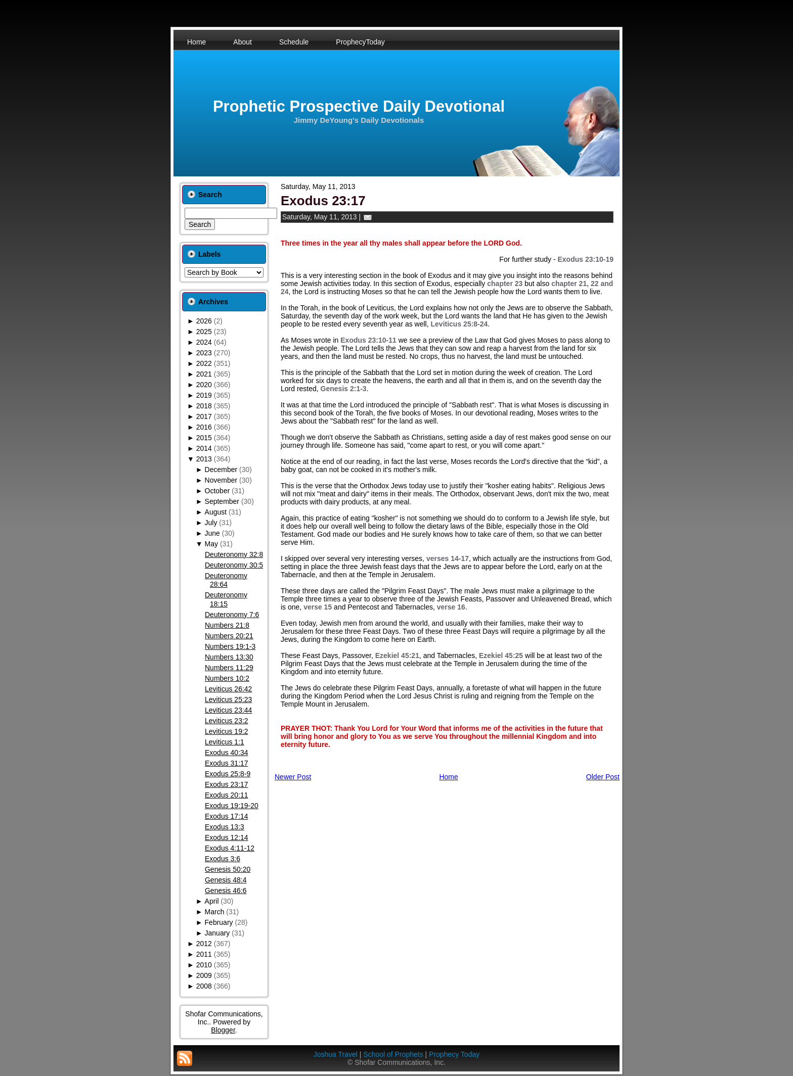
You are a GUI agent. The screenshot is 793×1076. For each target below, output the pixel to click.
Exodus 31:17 (226, 763)
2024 (204, 342)
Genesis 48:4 (226, 880)
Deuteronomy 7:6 (232, 615)
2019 (204, 395)
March (215, 912)
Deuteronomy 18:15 (226, 599)
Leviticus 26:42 (228, 689)
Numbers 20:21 (229, 636)
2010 (204, 965)
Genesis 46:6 (226, 890)
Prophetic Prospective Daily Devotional (359, 106)
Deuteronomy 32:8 (234, 554)
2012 (204, 944)
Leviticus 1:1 (224, 742)
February (219, 922)
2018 (204, 406)
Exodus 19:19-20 (231, 806)
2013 (204, 459)
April (212, 901)
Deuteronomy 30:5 (234, 565)
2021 (204, 374)
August (216, 512)
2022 (204, 363)
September (222, 501)
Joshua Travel (336, 1054)
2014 (204, 448)
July (211, 523)
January (217, 933)
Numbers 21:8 (227, 625)
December (221, 469)
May (211, 544)
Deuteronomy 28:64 (226, 580)
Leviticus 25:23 (228, 699)
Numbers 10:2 (227, 678)
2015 (204, 438)
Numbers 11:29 (229, 668)
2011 (204, 954)
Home (448, 777)
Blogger (223, 1030)
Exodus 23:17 (226, 784)
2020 (204, 385)
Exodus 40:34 (226, 752)
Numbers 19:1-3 (230, 646)
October (217, 491)
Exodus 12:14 (226, 837)
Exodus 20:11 (226, 795)
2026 (204, 321)
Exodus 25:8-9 (227, 774)
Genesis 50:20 (227, 869)
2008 (204, 986)
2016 (204, 427)
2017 (204, 416)
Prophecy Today (454, 1054)
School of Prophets (393, 1054)
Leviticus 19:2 (226, 731)
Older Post (603, 777)
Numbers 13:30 (229, 657)
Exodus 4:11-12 (229, 848)
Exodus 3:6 (222, 859)
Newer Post (293, 777)
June (212, 533)
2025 (204, 332)
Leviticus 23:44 (228, 710)
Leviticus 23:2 (226, 721)
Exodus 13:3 (224, 827)
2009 (204, 975)
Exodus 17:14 (226, 816)
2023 (204, 353)
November (221, 480)
